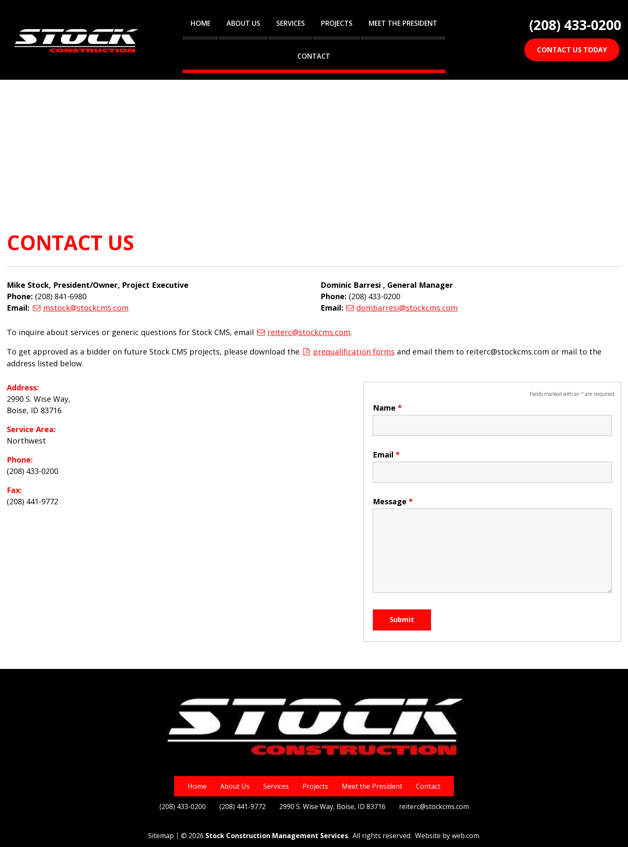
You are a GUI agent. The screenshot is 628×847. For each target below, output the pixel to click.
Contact (313, 56)
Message (393, 501)
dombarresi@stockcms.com (407, 308)
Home (200, 23)
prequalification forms (354, 351)
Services (290, 23)
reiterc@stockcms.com (308, 332)
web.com (465, 835)
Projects (337, 23)
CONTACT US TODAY (572, 49)
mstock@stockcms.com (86, 308)
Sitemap (161, 835)
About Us (243, 23)
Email (386, 454)
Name (387, 408)
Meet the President (403, 23)
